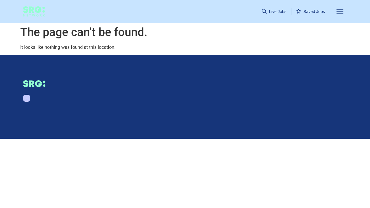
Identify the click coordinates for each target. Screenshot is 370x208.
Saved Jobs (314, 11)
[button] (336, 11)
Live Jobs (277, 11)
